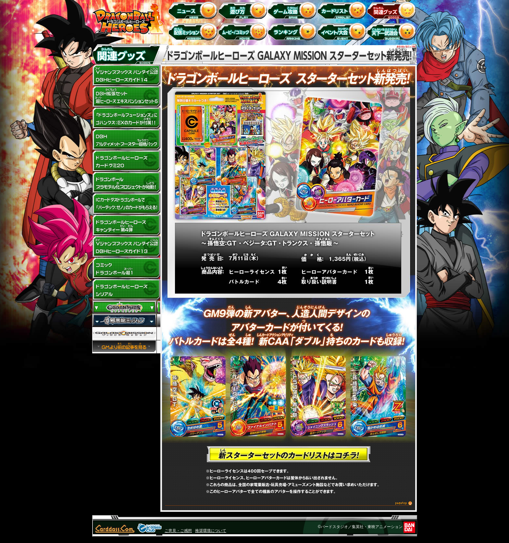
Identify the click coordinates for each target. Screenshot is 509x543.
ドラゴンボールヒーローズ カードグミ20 (126, 161)
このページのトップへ (288, 504)
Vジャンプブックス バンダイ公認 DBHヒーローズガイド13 (126, 247)
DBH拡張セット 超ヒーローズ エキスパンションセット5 (126, 96)
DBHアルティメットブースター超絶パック (126, 139)
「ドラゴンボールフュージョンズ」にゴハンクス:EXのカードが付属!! (126, 118)
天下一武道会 (392, 31)
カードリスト (342, 10)
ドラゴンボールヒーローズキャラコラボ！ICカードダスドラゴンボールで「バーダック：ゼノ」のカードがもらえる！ (126, 204)
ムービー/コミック (243, 31)
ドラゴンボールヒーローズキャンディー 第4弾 (126, 225)
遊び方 (243, 10)
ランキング (293, 31)
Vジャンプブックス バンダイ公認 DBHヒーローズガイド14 (126, 75)
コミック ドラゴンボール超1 (126, 268)
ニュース (193, 10)
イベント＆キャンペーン (342, 31)
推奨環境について (210, 530)
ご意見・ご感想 (178, 530)
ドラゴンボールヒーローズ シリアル (126, 289)
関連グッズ (392, 10)
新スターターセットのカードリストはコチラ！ (288, 454)
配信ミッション (193, 31)
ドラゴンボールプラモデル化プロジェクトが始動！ (126, 182)
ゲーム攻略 (293, 10)
